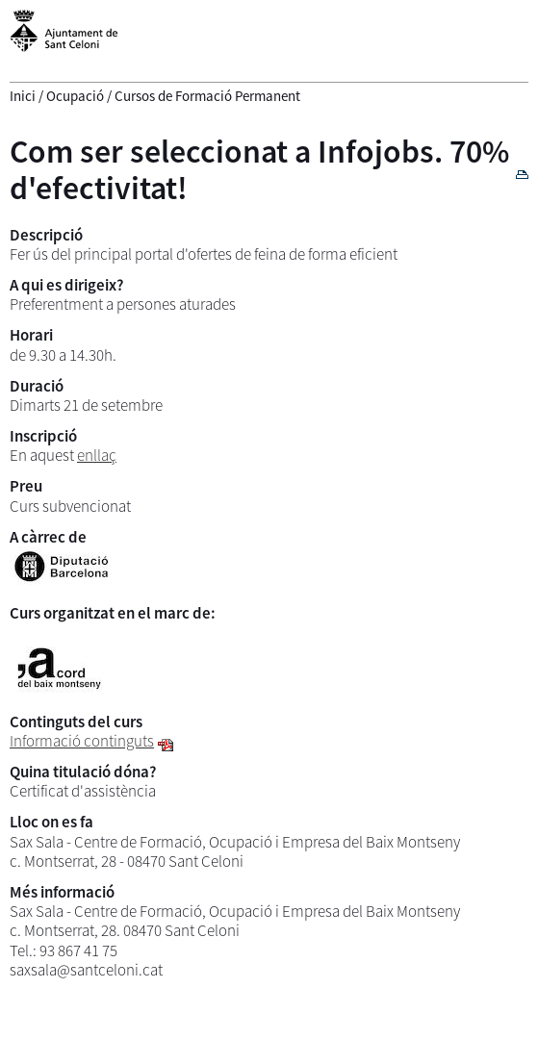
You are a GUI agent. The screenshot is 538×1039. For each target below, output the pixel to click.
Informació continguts (82, 740)
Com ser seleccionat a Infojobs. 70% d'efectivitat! (259, 169)
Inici (23, 96)
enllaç (96, 455)
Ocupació (75, 96)
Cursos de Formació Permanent (207, 96)
